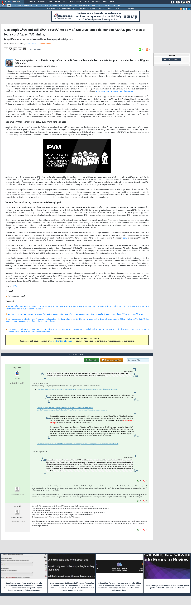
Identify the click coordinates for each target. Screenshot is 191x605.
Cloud (36, 5)
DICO (123, 8)
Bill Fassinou (31, 44)
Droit (104, 2)
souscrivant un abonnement (62, 341)
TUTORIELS (51, 8)
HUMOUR (130, 8)
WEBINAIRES (66, 8)
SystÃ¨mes (116, 5)
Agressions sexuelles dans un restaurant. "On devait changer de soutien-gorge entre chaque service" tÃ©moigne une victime (77, 389)
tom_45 (17, 506)
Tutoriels (42, 2)
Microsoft (53, 5)
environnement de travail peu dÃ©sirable (114, 91)
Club (112, 2)
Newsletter (75, 2)
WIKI (117, 8)
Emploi (86, 2)
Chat (65, 2)
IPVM (15, 286)
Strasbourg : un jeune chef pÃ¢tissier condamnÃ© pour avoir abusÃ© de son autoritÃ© (65, 408)
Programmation (84, 5)
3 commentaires (45, 44)
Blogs (57, 2)
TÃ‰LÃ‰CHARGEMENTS (87, 8)
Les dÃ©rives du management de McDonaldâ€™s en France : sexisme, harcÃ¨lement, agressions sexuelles (72, 410)
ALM (46, 5)
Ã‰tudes (96, 2)
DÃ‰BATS (110, 8)
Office (100, 5)
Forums (31, 2)
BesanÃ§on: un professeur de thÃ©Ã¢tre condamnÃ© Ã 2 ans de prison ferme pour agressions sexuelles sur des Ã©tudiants (77, 444)
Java (60, 5)
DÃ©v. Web (68, 5)
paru (125, 238)
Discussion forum (171, 60)
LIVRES (74, 8)
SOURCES (101, 8)
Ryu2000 (18, 368)
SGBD (94, 5)
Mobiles (107, 5)
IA (41, 5)
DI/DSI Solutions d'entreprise (22, 5)
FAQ (51, 2)
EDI (75, 5)
